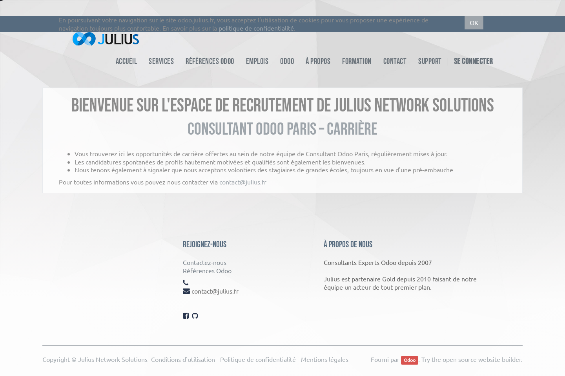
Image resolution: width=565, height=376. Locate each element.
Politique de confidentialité (258, 359)
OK (474, 22)
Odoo (410, 360)
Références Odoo (207, 270)
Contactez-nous (204, 262)
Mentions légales (324, 359)
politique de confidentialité (256, 28)
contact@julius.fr (242, 182)
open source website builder (482, 359)
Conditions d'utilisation (183, 359)
